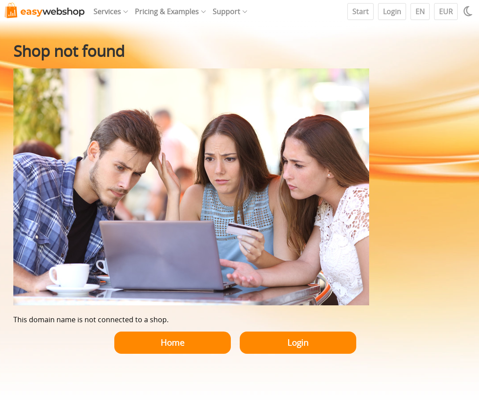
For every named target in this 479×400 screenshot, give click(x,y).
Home (173, 342)
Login (392, 11)
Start (360, 11)
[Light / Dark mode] (469, 11)
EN (420, 11)
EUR (446, 11)
